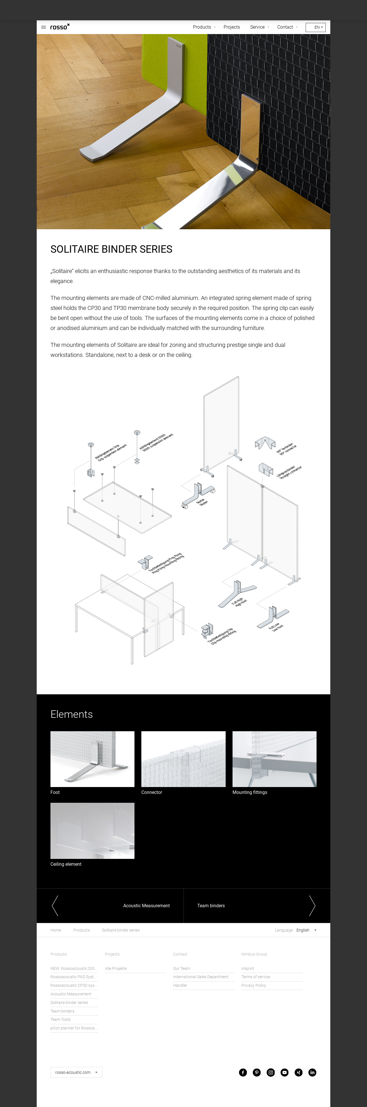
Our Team (181, 968)
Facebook (243, 1072)
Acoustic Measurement (70, 994)
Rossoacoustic (43, 24)
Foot (55, 792)
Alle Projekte (116, 968)
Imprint (247, 968)
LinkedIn (312, 1072)
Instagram (270, 1072)
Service (257, 27)
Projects (232, 27)
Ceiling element (65, 864)
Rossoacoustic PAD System (74, 976)
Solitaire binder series (121, 930)
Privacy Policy (253, 985)
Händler (180, 985)
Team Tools (60, 1019)
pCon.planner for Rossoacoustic (74, 1028)
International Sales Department (201, 976)
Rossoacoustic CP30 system (74, 985)
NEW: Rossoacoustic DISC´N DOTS (74, 968)
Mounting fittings (250, 792)
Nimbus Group (254, 954)
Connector (151, 792)
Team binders (62, 1011)
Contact (285, 27)
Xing (298, 1072)
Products (202, 27)
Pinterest (256, 1072)
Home (55, 930)
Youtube (284, 1072)
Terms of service (255, 976)
